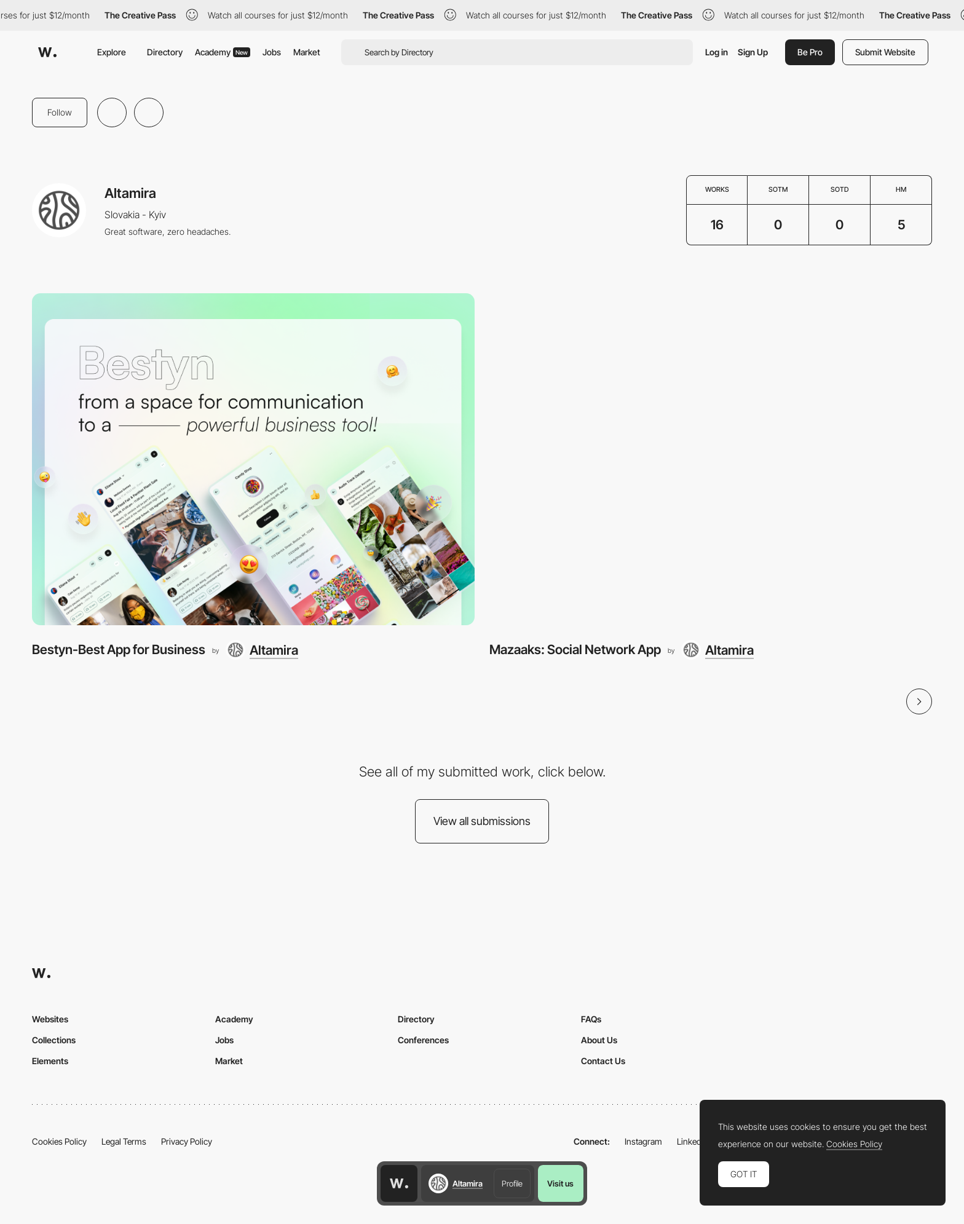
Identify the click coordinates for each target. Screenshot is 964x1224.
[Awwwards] (47, 52)
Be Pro (810, 52)
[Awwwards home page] (399, 1183)
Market (306, 52)
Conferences (423, 1040)
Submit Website (885, 52)
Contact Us (603, 1061)
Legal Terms (123, 1141)
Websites (50, 1019)
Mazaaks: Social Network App (575, 649)
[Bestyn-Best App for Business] (253, 459)
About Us (599, 1040)
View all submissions (482, 821)
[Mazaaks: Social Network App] (710, 459)
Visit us (560, 1183)
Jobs (272, 52)
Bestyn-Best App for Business (118, 649)
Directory (165, 52)
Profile (512, 1183)
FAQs (591, 1019)
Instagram (643, 1141)
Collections (54, 1040)
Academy (222, 52)
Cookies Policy (59, 1141)
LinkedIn (692, 1141)
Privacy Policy (186, 1141)
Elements (50, 1061)
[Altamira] (262, 650)
